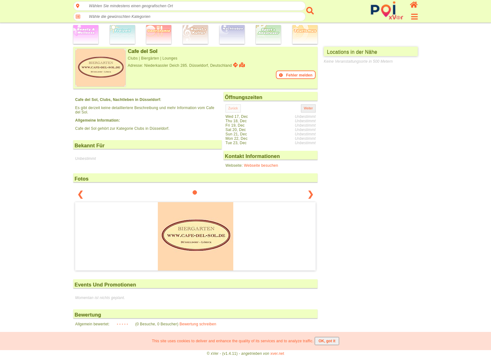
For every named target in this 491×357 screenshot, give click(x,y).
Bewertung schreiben (197, 324)
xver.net (277, 353)
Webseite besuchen (261, 165)
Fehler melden (296, 75)
